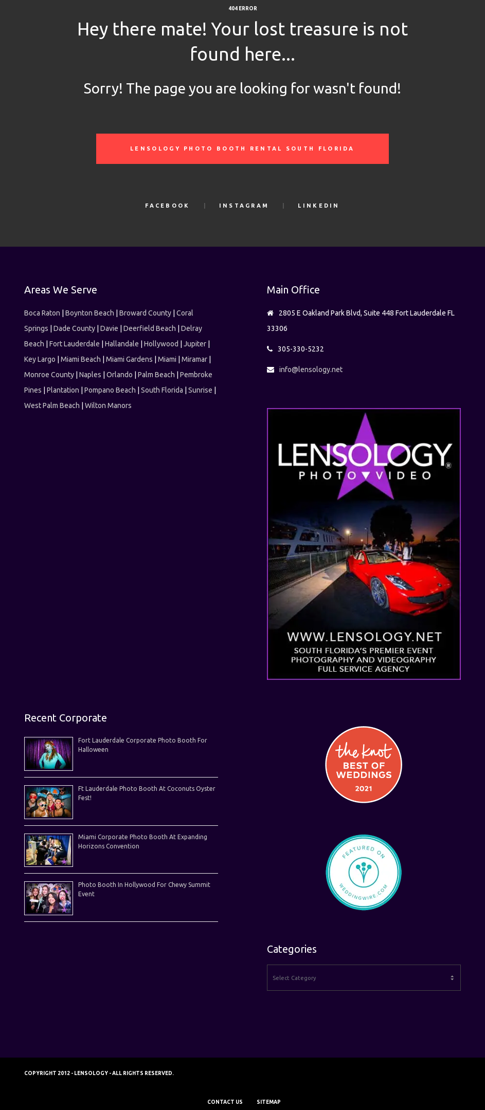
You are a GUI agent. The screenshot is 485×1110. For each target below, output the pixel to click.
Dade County (74, 328)
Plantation (63, 390)
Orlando (119, 375)
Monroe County (49, 375)
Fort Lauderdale (74, 344)
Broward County (145, 313)
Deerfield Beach (149, 328)
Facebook (167, 205)
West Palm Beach (52, 405)
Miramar (194, 359)
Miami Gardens (129, 359)
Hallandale (122, 344)
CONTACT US (225, 1102)
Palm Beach (156, 375)
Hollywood (161, 344)
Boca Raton (42, 313)
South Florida (162, 390)
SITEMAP (269, 1102)
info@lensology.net (311, 369)
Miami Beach (81, 359)
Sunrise (200, 390)
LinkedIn (318, 205)
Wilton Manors (108, 405)
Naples (90, 375)
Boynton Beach (89, 313)
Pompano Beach (110, 390)
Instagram (244, 205)
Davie (109, 328)
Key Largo (40, 359)
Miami (167, 359)
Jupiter (195, 344)
